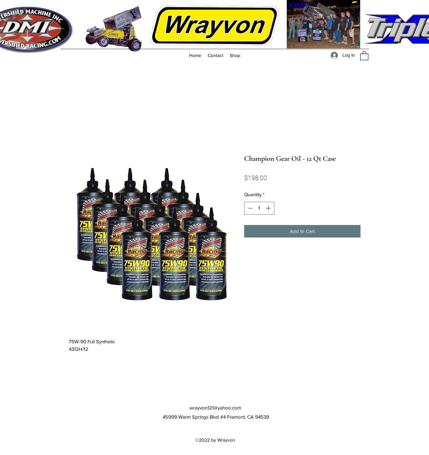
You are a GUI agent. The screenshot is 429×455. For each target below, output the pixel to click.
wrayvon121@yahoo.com (215, 407)
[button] (364, 55)
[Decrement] (249, 208)
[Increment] (268, 208)
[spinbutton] (259, 208)
